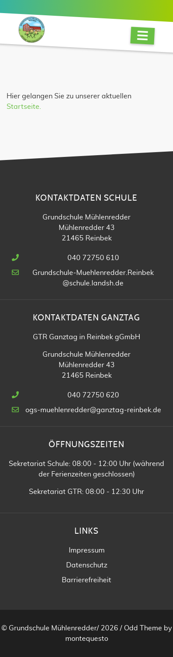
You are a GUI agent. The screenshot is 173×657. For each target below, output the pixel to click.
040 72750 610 (93, 257)
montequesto (86, 638)
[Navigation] (143, 36)
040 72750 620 (93, 395)
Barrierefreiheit (86, 580)
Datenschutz (86, 565)
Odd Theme (143, 628)
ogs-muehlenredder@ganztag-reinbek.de (93, 410)
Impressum (87, 550)
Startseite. (24, 106)
